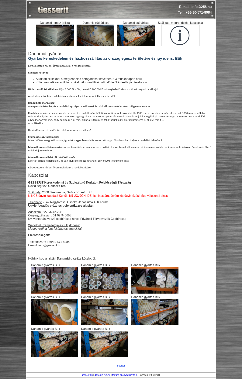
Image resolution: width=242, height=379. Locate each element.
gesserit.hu (87, 375)
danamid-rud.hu (102, 375)
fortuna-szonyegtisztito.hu (125, 375)
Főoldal (121, 365)
